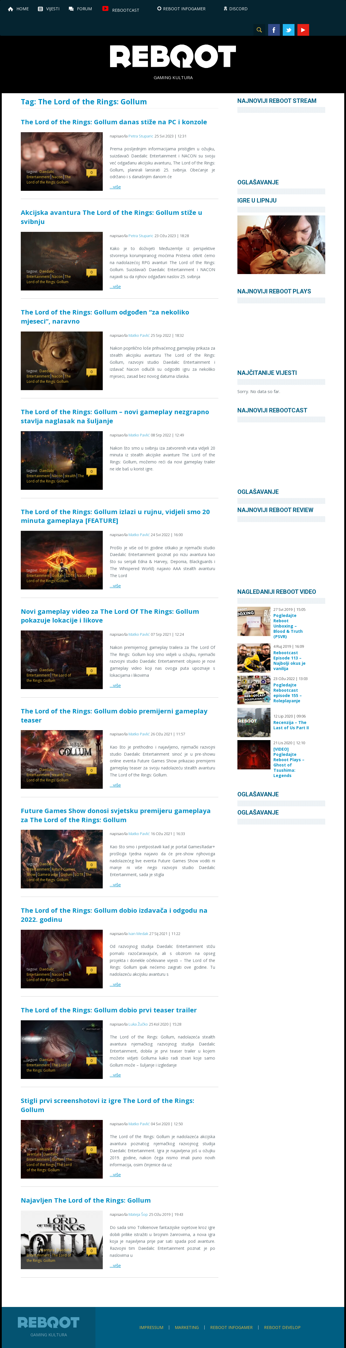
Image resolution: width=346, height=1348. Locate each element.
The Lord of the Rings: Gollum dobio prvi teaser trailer (109, 1009)
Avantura (47, 1249)
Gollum (58, 575)
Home (22, 8)
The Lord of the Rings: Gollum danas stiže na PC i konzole (114, 121)
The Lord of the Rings (49, 1162)
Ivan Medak (138, 933)
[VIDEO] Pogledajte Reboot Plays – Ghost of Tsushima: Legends (288, 762)
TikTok (332, 30)
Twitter (288, 30)
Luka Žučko (138, 1024)
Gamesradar (48, 874)
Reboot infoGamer (231, 1327)
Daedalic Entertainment (40, 174)
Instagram (318, 30)
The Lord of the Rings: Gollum (49, 179)
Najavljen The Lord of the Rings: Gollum (86, 1200)
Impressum (151, 1327)
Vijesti (52, 8)
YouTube (303, 30)
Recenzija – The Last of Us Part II (291, 725)
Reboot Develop (282, 1327)
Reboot (173, 56)
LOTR (70, 575)
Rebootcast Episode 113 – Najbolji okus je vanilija (289, 660)
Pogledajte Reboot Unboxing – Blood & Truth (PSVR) (288, 626)
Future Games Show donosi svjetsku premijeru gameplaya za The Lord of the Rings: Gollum (116, 815)
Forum (84, 8)
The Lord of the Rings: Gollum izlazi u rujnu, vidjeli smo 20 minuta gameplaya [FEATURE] (115, 516)
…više (115, 187)
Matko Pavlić (139, 335)
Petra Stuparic (141, 136)
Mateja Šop (138, 1214)
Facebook (274, 30)
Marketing (187, 1327)
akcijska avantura (39, 1151)
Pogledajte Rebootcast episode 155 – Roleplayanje (287, 692)
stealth (70, 475)
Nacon (57, 176)
